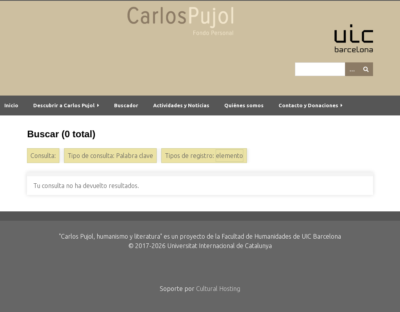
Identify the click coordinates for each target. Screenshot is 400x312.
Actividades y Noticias (181, 105)
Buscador (126, 105)
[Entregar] (366, 69)
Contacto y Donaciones (308, 105)
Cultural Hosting (218, 288)
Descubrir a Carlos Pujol (64, 105)
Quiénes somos (244, 105)
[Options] (352, 69)
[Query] (334, 69)
